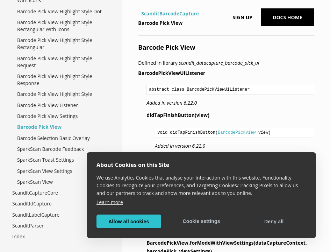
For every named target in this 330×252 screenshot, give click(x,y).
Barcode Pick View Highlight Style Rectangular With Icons (54, 26)
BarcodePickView (237, 132)
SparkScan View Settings (44, 171)
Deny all (274, 221)
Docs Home (287, 17)
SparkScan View (35, 181)
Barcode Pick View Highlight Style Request (54, 62)
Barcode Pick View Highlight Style (54, 94)
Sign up (242, 17)
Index (18, 236)
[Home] (139, 13)
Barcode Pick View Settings (47, 116)
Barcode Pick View (39, 127)
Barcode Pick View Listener (47, 105)
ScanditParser (28, 225)
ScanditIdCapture (32, 203)
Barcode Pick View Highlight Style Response (54, 79)
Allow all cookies (128, 221)
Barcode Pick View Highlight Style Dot (59, 11)
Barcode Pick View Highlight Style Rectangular (54, 43)
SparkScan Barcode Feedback (50, 149)
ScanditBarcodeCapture (170, 13)
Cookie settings (201, 221)
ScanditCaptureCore (35, 192)
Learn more (109, 202)
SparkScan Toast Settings (45, 159)
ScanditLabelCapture (35, 214)
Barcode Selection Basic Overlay (53, 138)
